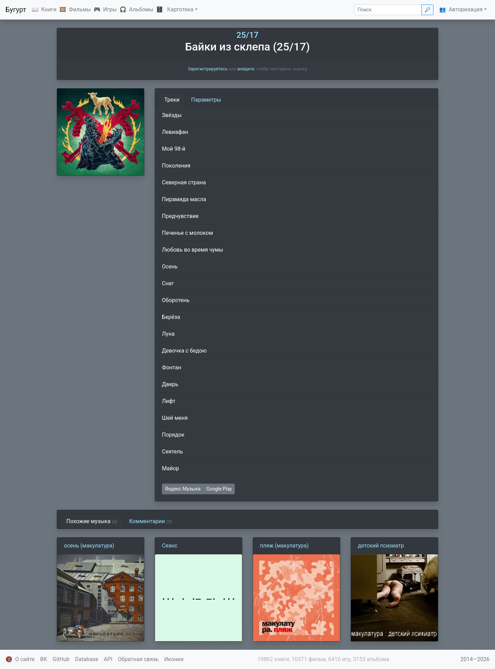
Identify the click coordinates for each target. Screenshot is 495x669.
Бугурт (16, 9)
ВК (43, 659)
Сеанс (169, 545)
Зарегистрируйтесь (208, 68)
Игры (110, 9)
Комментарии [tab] (150, 521)
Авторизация (466, 9)
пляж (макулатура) (284, 545)
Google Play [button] (219, 489)
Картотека (180, 9)
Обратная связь (138, 659)
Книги (49, 9)
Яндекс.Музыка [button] (182, 489)
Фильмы (80, 9)
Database (86, 659)
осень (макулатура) (89, 545)
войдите (245, 68)
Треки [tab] (171, 99)
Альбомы (141, 9)
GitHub (61, 659)
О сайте (25, 659)
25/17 (247, 35)
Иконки (174, 659)
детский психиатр (381, 545)
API (108, 659)
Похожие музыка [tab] (91, 521)
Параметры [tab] (206, 99)
